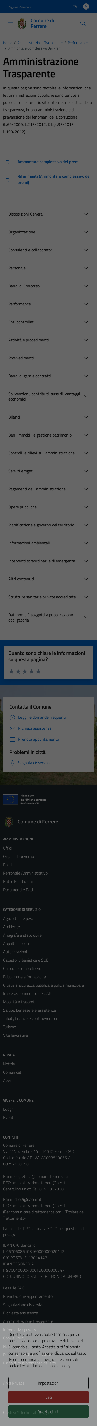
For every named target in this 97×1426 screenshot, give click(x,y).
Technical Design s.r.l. (38, 1412)
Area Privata (13, 1383)
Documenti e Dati (18, 890)
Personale (17, 268)
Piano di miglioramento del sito (29, 1363)
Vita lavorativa (15, 1035)
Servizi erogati (21, 471)
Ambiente (11, 927)
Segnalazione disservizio (23, 1304)
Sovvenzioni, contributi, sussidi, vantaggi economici (44, 396)
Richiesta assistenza (20, 1313)
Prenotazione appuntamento (28, 1296)
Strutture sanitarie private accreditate (42, 597)
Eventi (8, 1117)
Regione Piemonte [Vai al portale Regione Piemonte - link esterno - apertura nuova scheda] (19, 6)
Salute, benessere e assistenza (29, 1010)
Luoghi (8, 1109)
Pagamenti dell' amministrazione (37, 489)
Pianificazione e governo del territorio (41, 525)
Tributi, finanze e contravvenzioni (31, 1018)
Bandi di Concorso (24, 286)
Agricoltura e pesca (19, 918)
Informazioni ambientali (29, 543)
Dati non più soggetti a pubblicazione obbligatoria (40, 617)
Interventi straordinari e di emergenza (41, 561)
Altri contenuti (21, 579)
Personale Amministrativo (25, 873)
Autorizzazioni (15, 952)
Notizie (9, 1064)
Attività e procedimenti (28, 340)
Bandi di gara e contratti (29, 376)
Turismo (9, 1027)
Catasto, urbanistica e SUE (25, 960)
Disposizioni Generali (26, 214)
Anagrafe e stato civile (22, 935)
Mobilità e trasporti (19, 1002)
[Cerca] (83, 23)
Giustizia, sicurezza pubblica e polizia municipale (43, 985)
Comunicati (12, 1072)
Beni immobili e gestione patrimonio (40, 435)
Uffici (7, 848)
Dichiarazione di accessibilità (27, 1354)
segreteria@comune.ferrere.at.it (41, 1176)
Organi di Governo (18, 856)
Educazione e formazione (24, 977)
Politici (8, 865)
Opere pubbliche (22, 507)
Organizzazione (21, 232)
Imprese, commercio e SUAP (27, 993)
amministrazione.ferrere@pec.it (39, 1182)
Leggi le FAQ (14, 1288)
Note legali (12, 1346)
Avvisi (8, 1080)
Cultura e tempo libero (22, 968)
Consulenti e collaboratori (30, 250)
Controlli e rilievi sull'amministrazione (41, 453)
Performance (19, 304)
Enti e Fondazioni (18, 881)
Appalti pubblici (16, 943)
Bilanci (14, 417)
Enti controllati (21, 322)
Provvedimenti (21, 358)
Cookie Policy (14, 1338)
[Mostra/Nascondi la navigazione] (10, 23)
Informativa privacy (19, 1329)
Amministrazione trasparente (28, 1321)
